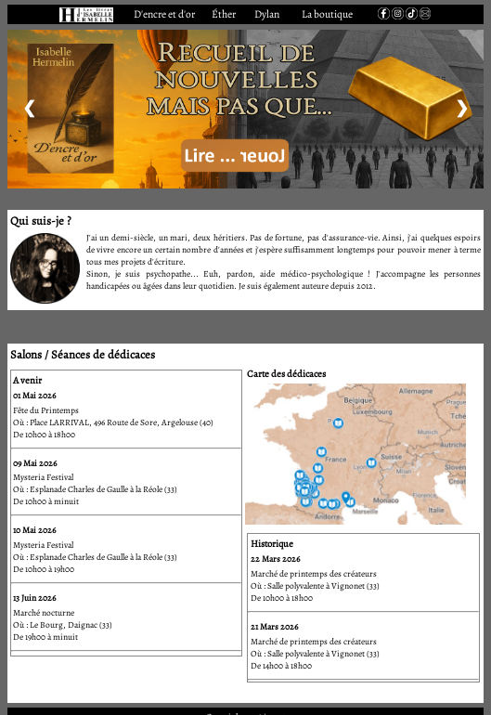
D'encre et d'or (164, 13)
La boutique (327, 13)
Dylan (266, 13)
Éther (224, 13)
